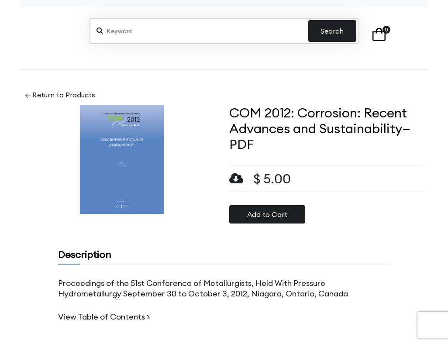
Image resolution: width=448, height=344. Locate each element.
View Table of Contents (101, 317)
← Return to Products (60, 94)
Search (332, 31)
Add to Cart (267, 214)
